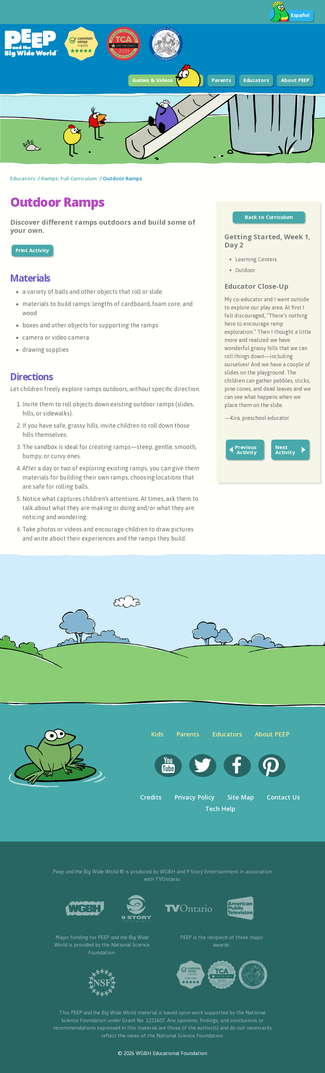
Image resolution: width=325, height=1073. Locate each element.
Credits (150, 797)
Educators (256, 80)
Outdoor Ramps (122, 178)
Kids (157, 734)
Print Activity (32, 250)
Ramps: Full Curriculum (69, 178)
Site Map (241, 797)
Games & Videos (166, 80)
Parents (221, 80)
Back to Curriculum (268, 217)
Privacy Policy (194, 797)
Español (289, 15)
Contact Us (283, 797)
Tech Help (220, 809)
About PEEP (295, 80)
